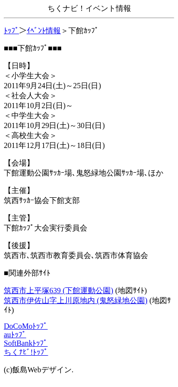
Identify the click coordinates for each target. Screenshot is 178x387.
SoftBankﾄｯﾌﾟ (25, 343)
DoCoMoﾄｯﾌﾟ (25, 326)
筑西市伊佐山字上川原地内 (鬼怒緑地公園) (76, 300)
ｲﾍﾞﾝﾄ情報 (44, 31)
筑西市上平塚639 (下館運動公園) (58, 290)
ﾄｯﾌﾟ (11, 31)
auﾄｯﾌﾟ (15, 335)
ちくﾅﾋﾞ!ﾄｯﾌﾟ (26, 352)
